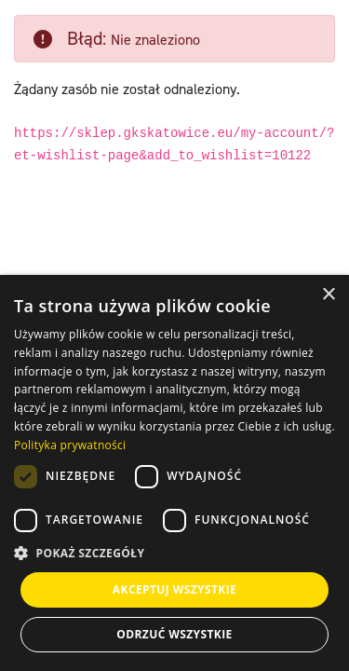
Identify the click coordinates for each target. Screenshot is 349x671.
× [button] (328, 295)
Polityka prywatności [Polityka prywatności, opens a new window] (70, 445)
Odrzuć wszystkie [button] (174, 634)
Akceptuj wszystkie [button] (174, 589)
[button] (174, 553)
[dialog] (174, 473)
